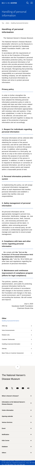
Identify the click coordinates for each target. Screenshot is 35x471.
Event (3, 434)
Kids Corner (5, 446)
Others (4, 458)
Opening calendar (7, 421)
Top (3, 23)
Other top (5, 326)
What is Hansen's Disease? (10, 401)
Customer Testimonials (9, 342)
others (7, 23)
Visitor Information (7, 415)
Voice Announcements (9, 331)
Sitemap (4, 353)
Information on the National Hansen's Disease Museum (13, 408)
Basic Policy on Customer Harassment (14, 358)
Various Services (7, 427)
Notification (5, 440)
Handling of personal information (12, 347)
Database (5, 452)
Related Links (6, 337)
